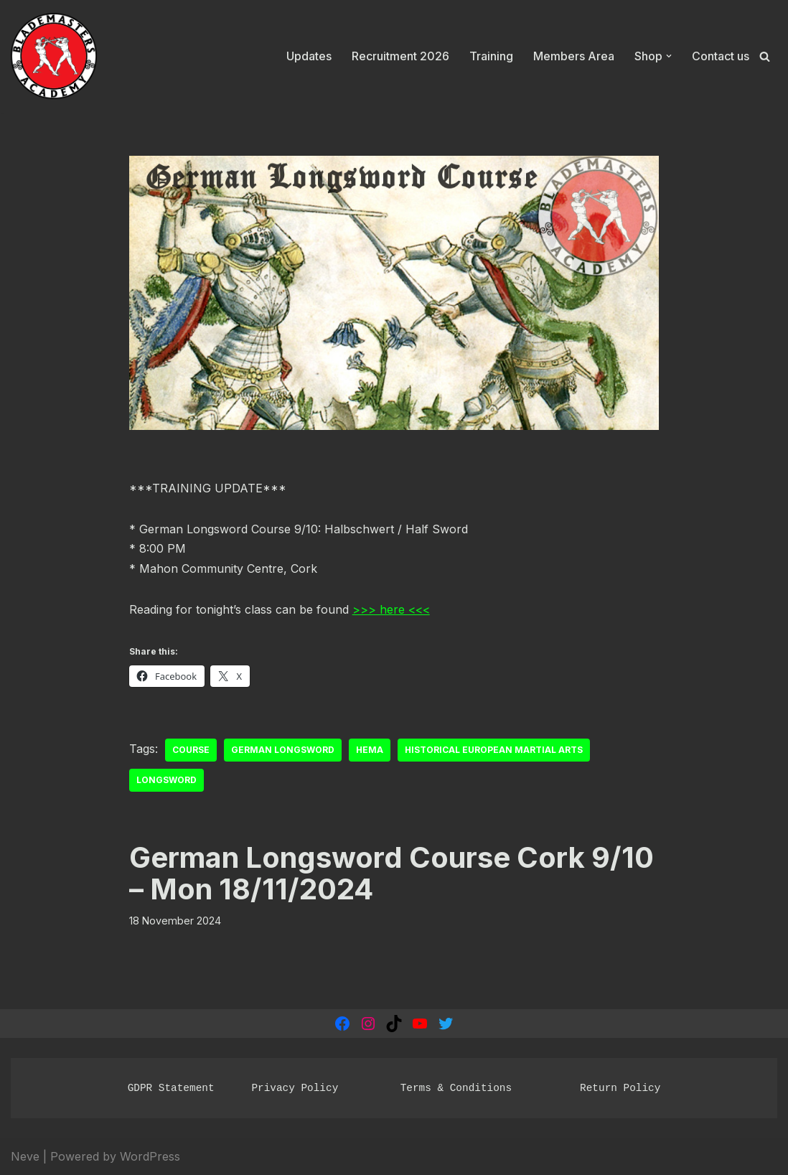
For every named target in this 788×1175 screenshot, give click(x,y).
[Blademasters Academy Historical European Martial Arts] (54, 56)
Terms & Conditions (456, 1088)
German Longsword (282, 749)
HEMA (369, 749)
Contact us (720, 56)
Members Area (573, 56)
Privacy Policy (294, 1088)
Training (491, 56)
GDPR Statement (171, 1088)
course (191, 749)
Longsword (166, 779)
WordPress (150, 1156)
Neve (25, 1156)
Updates (309, 56)
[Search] (764, 56)
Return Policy (620, 1088)
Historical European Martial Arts (494, 749)
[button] (669, 56)
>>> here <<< (391, 609)
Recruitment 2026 (400, 56)
